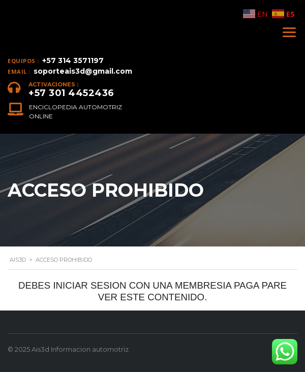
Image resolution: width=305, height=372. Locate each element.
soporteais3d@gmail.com (83, 71)
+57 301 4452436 (71, 93)
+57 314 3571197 (73, 60)
